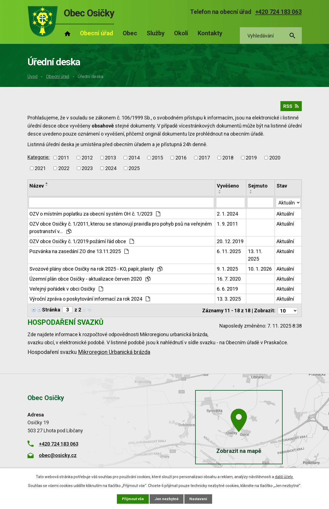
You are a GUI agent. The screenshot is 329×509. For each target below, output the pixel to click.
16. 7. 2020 (229, 280)
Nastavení (199, 498)
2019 (251, 159)
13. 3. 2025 (229, 300)
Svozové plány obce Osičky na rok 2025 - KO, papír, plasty (95, 270)
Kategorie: (38, 158)
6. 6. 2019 (227, 290)
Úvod (32, 76)
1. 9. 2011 (227, 225)
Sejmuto (258, 187)
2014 (134, 159)
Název (36, 187)
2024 (110, 170)
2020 (274, 159)
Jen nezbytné (167, 498)
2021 (40, 170)
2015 (157, 159)
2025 (134, 170)
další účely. (284, 476)
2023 (87, 170)
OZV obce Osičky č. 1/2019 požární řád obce (81, 243)
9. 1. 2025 (227, 270)
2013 (110, 159)
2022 (63, 170)
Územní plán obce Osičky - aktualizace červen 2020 (89, 280)
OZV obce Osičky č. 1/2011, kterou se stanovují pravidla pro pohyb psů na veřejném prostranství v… (120, 229)
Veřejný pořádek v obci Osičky (66, 290)
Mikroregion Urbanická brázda (114, 353)
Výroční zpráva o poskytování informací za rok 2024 (89, 300)
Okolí (181, 33)
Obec (130, 33)
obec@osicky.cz (58, 456)
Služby (156, 33)
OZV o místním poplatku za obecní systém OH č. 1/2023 (94, 215)
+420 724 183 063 (278, 11)
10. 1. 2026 (260, 270)
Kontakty (210, 33)
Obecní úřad (57, 76)
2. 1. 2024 (227, 215)
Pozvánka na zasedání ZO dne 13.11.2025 (79, 253)
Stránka (51, 311)
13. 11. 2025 (255, 256)
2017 (204, 159)
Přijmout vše (132, 498)
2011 (63, 159)
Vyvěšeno (228, 187)
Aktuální (285, 215)
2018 (227, 159)
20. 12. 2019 (230, 243)
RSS (291, 107)
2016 (181, 159)
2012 (87, 159)
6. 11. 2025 (229, 253)
